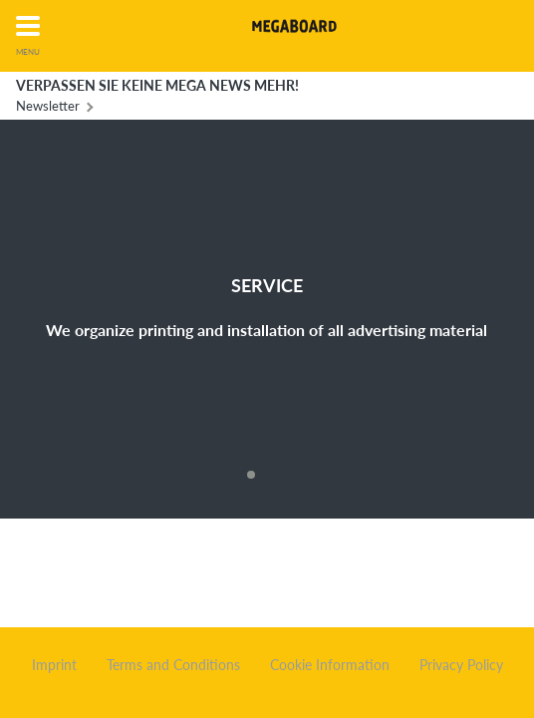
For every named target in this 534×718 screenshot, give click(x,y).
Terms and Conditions (173, 665)
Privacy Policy (461, 665)
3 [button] (283, 475)
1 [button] (251, 475)
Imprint (54, 665)
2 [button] (267, 475)
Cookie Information (330, 665)
